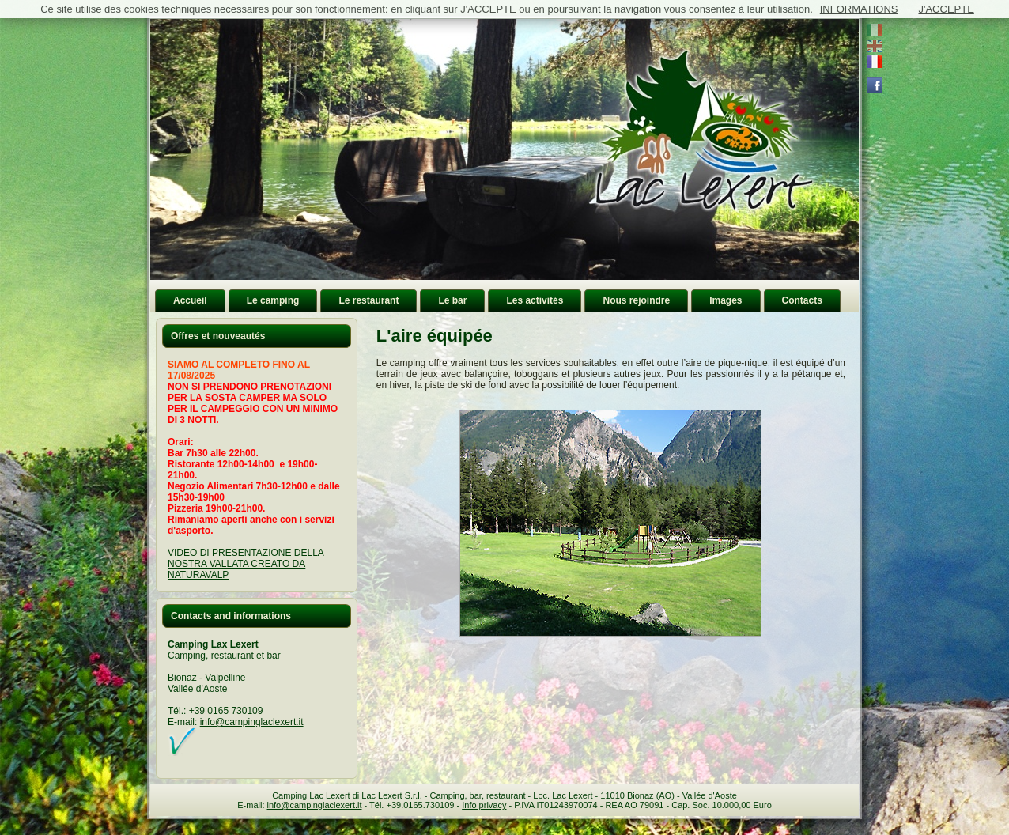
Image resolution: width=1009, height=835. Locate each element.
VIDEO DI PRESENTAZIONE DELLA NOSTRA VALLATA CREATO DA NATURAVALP (246, 563)
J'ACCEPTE (945, 9)
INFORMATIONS (859, 9)
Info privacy (484, 805)
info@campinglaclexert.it (252, 721)
